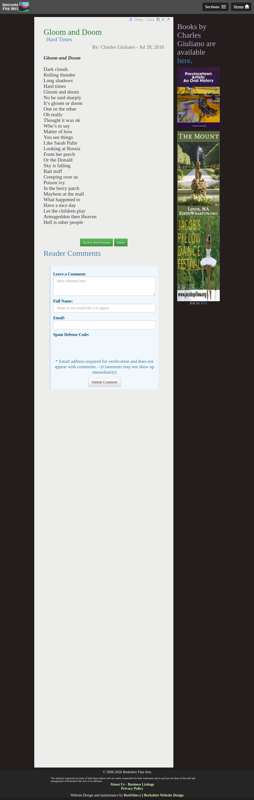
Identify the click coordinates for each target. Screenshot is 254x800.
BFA (204, 303)
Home (241, 7)
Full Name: (63, 301)
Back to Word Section (96, 242)
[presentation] (92, 347)
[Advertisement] (103, 581)
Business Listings (141, 784)
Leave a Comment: (69, 274)
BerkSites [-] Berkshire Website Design (153, 795)
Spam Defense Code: (71, 334)
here (184, 60)
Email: (59, 318)
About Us (117, 784)
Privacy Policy (132, 788)
